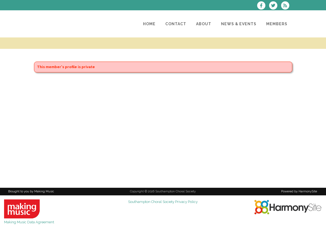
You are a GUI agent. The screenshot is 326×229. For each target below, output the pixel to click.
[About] (203, 23)
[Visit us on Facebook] (263, 6)
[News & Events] (238, 23)
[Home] (149, 23)
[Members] (276, 23)
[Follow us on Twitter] (275, 6)
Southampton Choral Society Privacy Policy (163, 202)
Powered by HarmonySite (299, 191)
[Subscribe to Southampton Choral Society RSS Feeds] (286, 6)
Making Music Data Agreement (29, 222)
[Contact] (175, 23)
